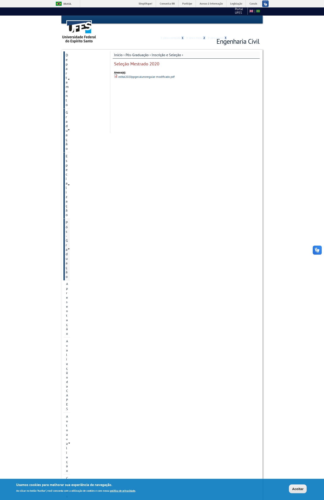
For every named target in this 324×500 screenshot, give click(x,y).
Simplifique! (145, 3)
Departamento (77, 47)
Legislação (236, 3)
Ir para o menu (196, 19)
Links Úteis (74, 427)
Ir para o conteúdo (172, 19)
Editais (71, 412)
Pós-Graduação (137, 46)
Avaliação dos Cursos (82, 404)
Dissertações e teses (80, 298)
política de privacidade (122, 491)
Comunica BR (167, 3)
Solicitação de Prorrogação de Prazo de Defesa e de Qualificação (84, 377)
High (237, 19)
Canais (253, 3)
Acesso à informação (211, 3)
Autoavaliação (76, 93)
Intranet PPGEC (74, 460)
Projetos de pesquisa (80, 139)
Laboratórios (75, 397)
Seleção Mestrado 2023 (86, 229)
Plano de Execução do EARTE (81, 335)
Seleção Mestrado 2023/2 (82, 218)
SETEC (71, 443)
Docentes (72, 290)
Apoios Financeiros (79, 389)
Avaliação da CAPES (79, 85)
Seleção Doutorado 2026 (83, 183)
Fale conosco (237, 11)
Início (118, 46)
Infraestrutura (75, 305)
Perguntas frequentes (84, 275)
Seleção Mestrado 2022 (86, 236)
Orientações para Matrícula (84, 365)
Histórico (72, 108)
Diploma (72, 357)
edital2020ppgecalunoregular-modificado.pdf (146, 69)
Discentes (72, 313)
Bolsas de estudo (82, 267)
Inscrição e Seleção (166, 46)
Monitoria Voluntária (81, 435)
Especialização (77, 62)
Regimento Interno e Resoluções (80, 347)
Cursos (70, 123)
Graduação (74, 54)
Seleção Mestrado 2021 (86, 244)
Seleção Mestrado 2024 (86, 201)
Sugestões (74, 420)
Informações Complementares (77, 323)
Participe (187, 3)
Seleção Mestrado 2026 (86, 174)
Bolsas (70, 159)
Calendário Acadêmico (81, 100)
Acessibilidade (232, 19)
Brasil (67, 3)
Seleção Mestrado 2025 (86, 193)
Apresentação (75, 77)
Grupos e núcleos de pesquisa (80, 148)
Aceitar (298, 489)
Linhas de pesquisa (79, 131)
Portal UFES (206, 11)
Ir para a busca (217, 19)
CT (222, 11)
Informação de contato (81, 116)
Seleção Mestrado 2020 (86, 252)
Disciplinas (73, 282)
